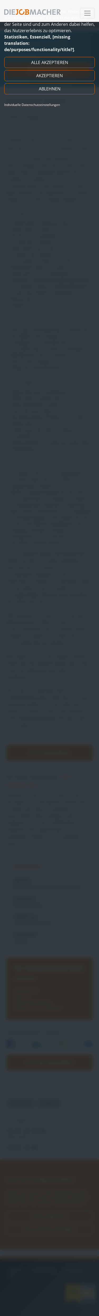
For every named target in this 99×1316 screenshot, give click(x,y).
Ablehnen (49, 89)
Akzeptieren (49, 76)
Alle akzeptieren (49, 62)
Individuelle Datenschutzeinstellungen (32, 105)
